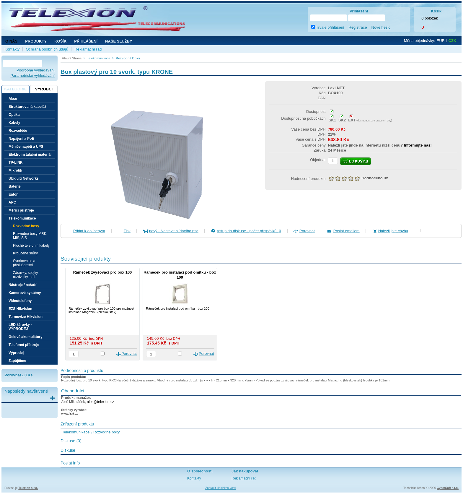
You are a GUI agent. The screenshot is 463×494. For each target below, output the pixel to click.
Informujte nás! (418, 145)
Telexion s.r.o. (28, 488)
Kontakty (11, 49)
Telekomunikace (75, 432)
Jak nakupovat (244, 471)
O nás (11, 41)
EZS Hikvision (20, 309)
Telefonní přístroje (24, 345)
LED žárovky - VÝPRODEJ (20, 327)
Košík (60, 41)
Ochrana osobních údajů (47, 49)
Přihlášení (85, 41)
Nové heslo (381, 27)
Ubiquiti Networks (24, 178)
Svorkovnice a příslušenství (24, 263)
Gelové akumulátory (26, 337)
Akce (13, 99)
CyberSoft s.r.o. (448, 488)
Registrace (358, 27)
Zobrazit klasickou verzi (220, 488)
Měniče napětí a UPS (26, 146)
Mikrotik (15, 170)
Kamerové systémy (25, 293)
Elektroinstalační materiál (30, 154)
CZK (453, 40)
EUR (441, 40)
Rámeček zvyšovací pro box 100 (102, 272)
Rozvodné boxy (26, 226)
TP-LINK (15, 162)
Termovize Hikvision (26, 317)
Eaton (13, 194)
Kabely (14, 123)
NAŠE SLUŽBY (118, 41)
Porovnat (307, 231)
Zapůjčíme (17, 361)
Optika (14, 115)
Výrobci (44, 89)
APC (12, 202)
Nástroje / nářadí (22, 285)
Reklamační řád (88, 49)
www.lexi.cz (69, 413)
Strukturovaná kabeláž (27, 107)
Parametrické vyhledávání (32, 75)
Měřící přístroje (21, 210)
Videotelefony (20, 301)
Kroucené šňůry (25, 253)
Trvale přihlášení (330, 27)
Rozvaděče (18, 131)
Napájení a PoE (21, 138)
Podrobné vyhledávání (36, 70)
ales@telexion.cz (100, 402)
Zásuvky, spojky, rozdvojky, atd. (26, 275)
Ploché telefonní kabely (31, 245)
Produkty (36, 41)
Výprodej (16, 353)
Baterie (15, 186)
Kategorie (15, 89)
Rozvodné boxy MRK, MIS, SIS (30, 236)
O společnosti (200, 471)
